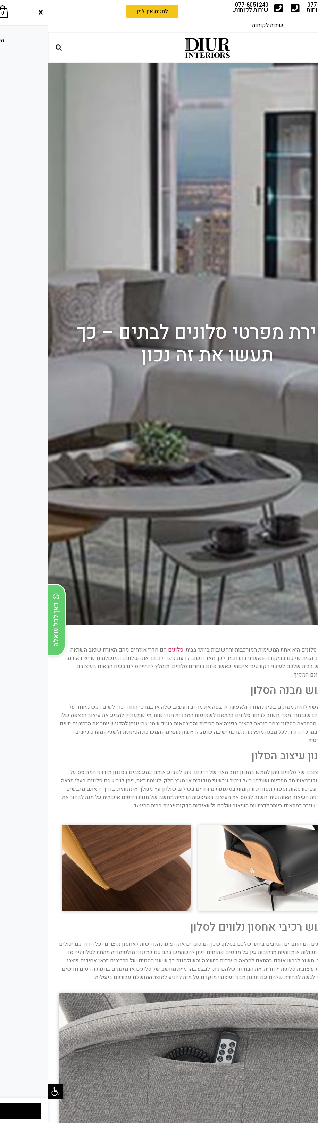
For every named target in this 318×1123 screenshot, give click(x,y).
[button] (7, 1091)
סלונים (127, 650)
